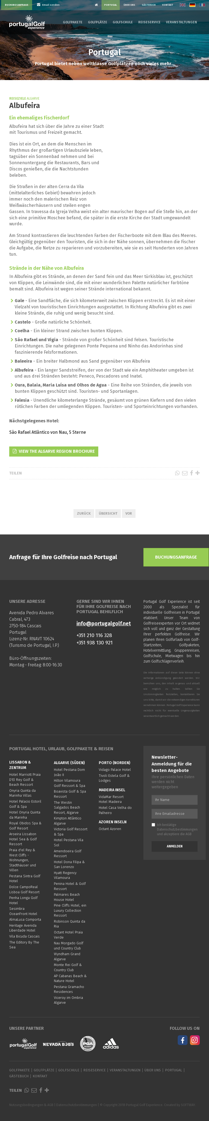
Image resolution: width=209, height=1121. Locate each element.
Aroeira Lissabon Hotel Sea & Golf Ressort (23, 839)
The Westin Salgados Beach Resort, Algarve (67, 807)
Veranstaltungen (181, 22)
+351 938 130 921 (94, 642)
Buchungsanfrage (16, 5)
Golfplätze (97, 22)
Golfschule (123, 22)
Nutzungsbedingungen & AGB (31, 1105)
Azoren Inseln (113, 822)
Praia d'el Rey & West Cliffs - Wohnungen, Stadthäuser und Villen (22, 860)
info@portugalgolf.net (103, 623)
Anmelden (175, 846)
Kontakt (167, 5)
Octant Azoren (110, 829)
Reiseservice (149, 22)
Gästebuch (149, 5)
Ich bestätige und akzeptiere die (175, 829)
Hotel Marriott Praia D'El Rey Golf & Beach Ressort (25, 779)
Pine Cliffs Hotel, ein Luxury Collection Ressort (70, 910)
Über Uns (129, 5)
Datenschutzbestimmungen (177, 829)
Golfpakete (72, 22)
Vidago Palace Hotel (115, 770)
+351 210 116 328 (94, 635)
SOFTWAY (188, 1105)
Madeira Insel (112, 790)
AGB (189, 834)
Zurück (84, 513)
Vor (128, 513)
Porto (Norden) (114, 763)
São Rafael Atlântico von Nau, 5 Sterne (47, 432)
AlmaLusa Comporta (25, 919)
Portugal (110, 5)
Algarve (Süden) (69, 763)
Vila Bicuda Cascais (24, 936)
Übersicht (108, 513)
